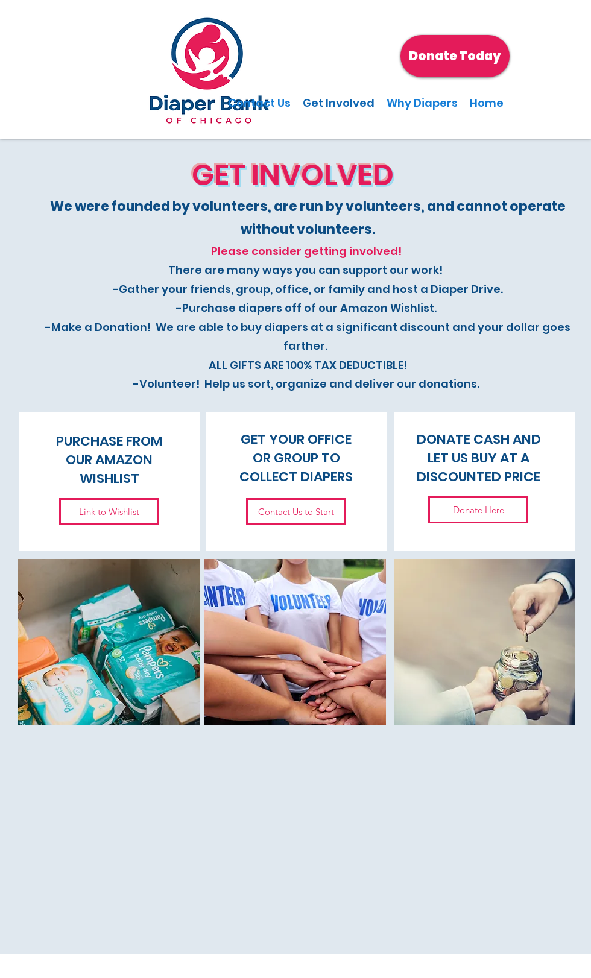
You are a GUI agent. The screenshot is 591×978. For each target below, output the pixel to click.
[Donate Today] (455, 56)
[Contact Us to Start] (296, 511)
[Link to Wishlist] (109, 511)
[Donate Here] (478, 509)
